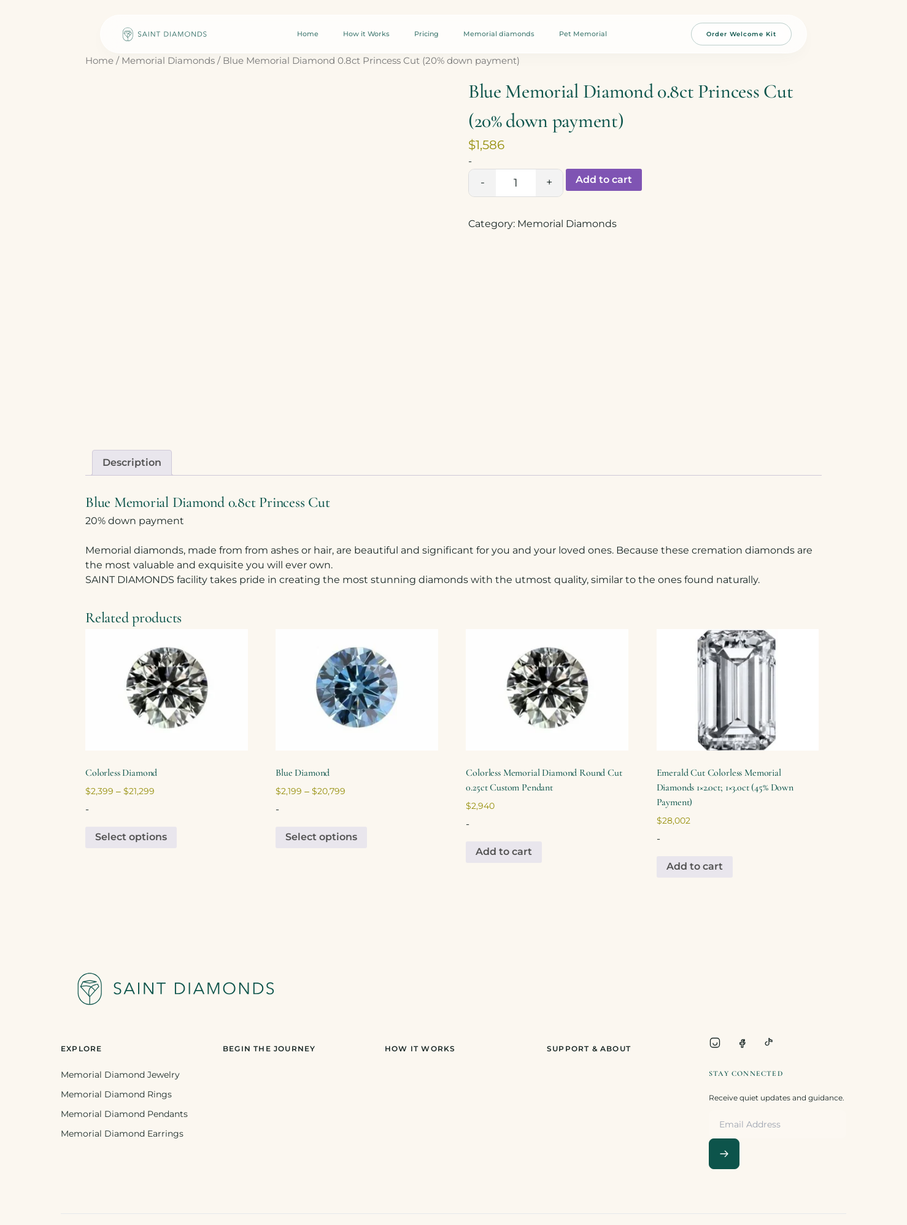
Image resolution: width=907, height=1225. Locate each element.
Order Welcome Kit (741, 34)
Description (131, 462)
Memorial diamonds (499, 33)
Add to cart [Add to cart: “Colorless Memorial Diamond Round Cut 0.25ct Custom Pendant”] (504, 851)
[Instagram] (715, 1043)
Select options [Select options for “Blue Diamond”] (321, 837)
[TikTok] (769, 1043)
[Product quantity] (516, 182)
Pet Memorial (583, 33)
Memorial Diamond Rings (116, 1094)
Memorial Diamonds (168, 60)
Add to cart (604, 179)
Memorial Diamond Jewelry (120, 1074)
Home (307, 33)
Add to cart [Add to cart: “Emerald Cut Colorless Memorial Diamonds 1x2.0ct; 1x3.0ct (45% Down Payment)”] (694, 866)
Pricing (426, 33)
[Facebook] (742, 1043)
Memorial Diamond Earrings (122, 1133)
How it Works (366, 33)
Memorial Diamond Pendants (124, 1113)
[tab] (132, 463)
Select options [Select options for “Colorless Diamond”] (131, 837)
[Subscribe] (724, 1153)
